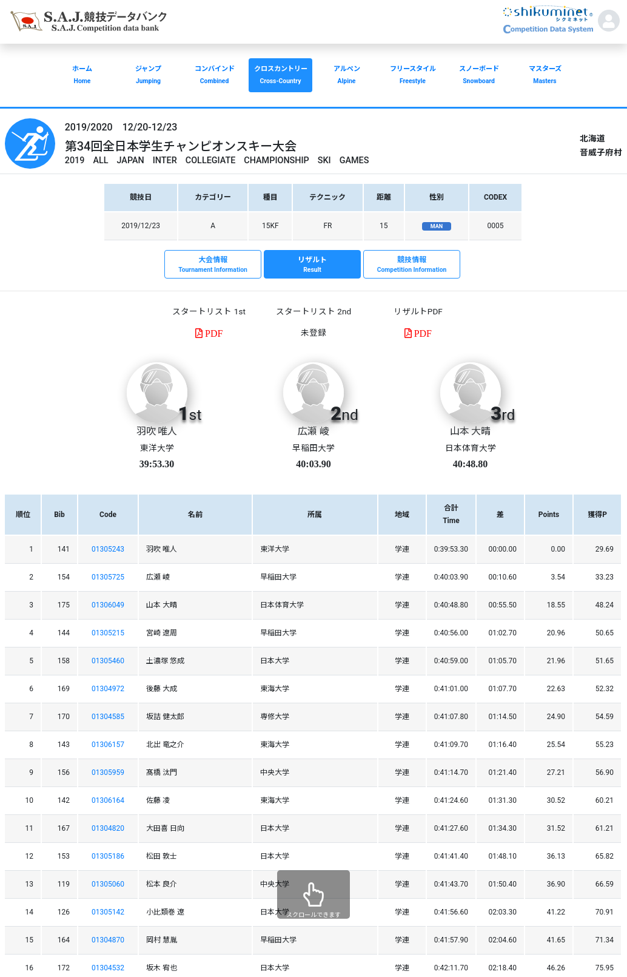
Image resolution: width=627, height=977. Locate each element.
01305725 (108, 577)
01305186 (108, 856)
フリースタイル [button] (413, 76)
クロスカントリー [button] (280, 76)
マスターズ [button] (545, 76)
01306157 (108, 744)
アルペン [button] (347, 76)
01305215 (108, 633)
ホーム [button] (82, 76)
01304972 (108, 689)
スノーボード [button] (479, 76)
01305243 (108, 549)
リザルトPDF (418, 311)
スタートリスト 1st (208, 311)
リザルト (312, 265)
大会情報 (212, 265)
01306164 (108, 800)
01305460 (108, 661)
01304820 (108, 828)
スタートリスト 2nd (313, 311)
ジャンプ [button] (148, 76)
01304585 (108, 716)
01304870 (108, 940)
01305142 (108, 912)
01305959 (108, 772)
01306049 (108, 605)
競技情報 (411, 265)
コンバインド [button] (214, 76)
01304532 (108, 968)
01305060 (108, 884)
